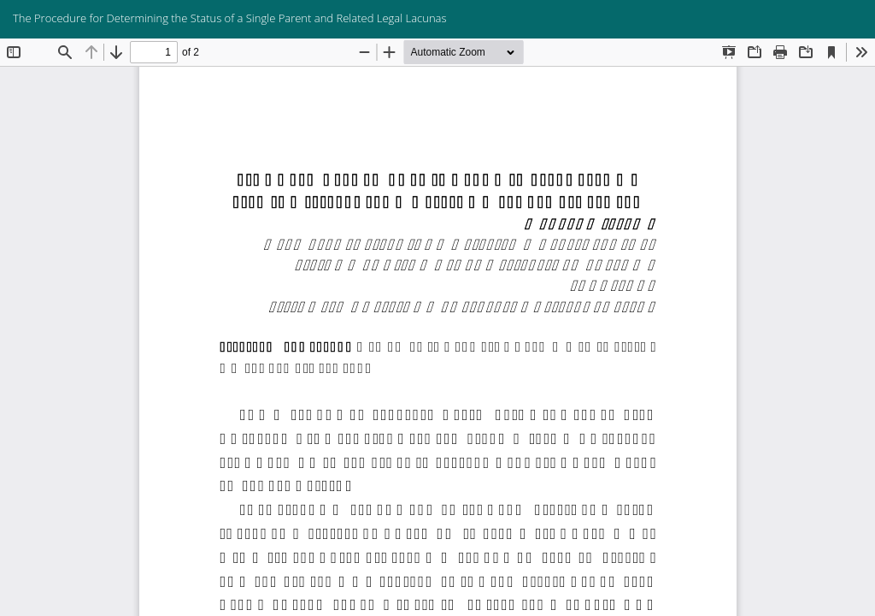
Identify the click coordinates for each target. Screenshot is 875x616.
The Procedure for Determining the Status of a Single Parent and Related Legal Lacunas (230, 18)
